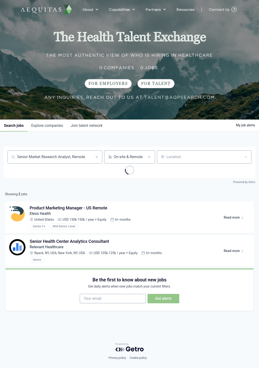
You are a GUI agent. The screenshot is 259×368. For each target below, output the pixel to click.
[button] (90, 9)
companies (47, 125)
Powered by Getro (244, 182)
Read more (235, 218)
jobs (14, 125)
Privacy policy (117, 358)
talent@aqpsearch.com (179, 97)
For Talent (156, 83)
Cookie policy (138, 358)
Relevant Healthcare (47, 247)
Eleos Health (40, 213)
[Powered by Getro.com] (130, 347)
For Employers (108, 83)
